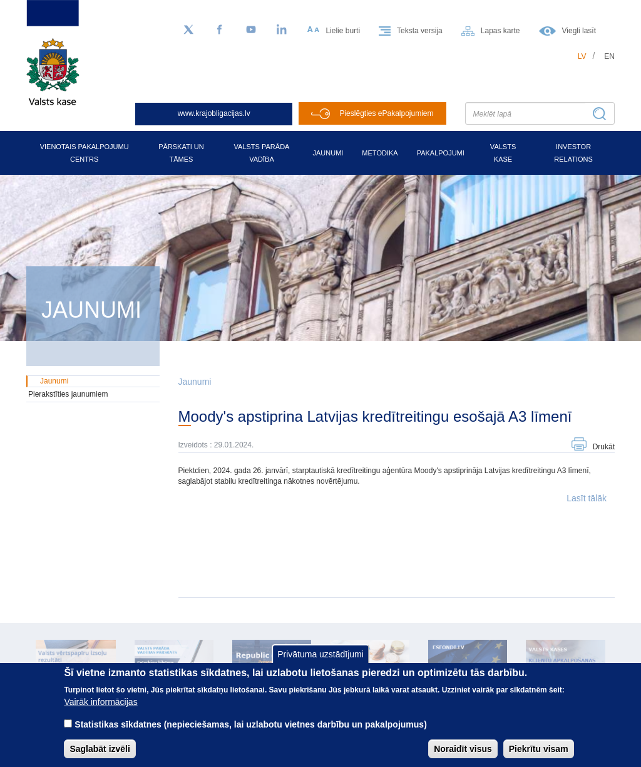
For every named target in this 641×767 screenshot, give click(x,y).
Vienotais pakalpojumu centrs (84, 153)
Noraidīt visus (463, 749)
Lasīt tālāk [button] (587, 498)
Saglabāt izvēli (99, 749)
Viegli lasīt (579, 30)
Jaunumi (327, 153)
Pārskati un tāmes (181, 153)
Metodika (379, 153)
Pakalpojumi (440, 153)
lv (582, 56)
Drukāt (604, 446)
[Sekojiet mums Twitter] (188, 30)
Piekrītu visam (538, 749)
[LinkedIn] (282, 30)
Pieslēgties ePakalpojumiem (386, 113)
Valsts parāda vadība (262, 153)
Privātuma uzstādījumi (320, 654)
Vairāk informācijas (100, 702)
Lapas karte (500, 30)
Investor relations (573, 153)
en (609, 56)
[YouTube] (251, 30)
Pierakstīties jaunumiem (68, 394)
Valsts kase (503, 153)
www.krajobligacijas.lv (214, 113)
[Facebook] (219, 30)
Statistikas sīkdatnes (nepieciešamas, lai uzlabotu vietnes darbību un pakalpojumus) (250, 724)
